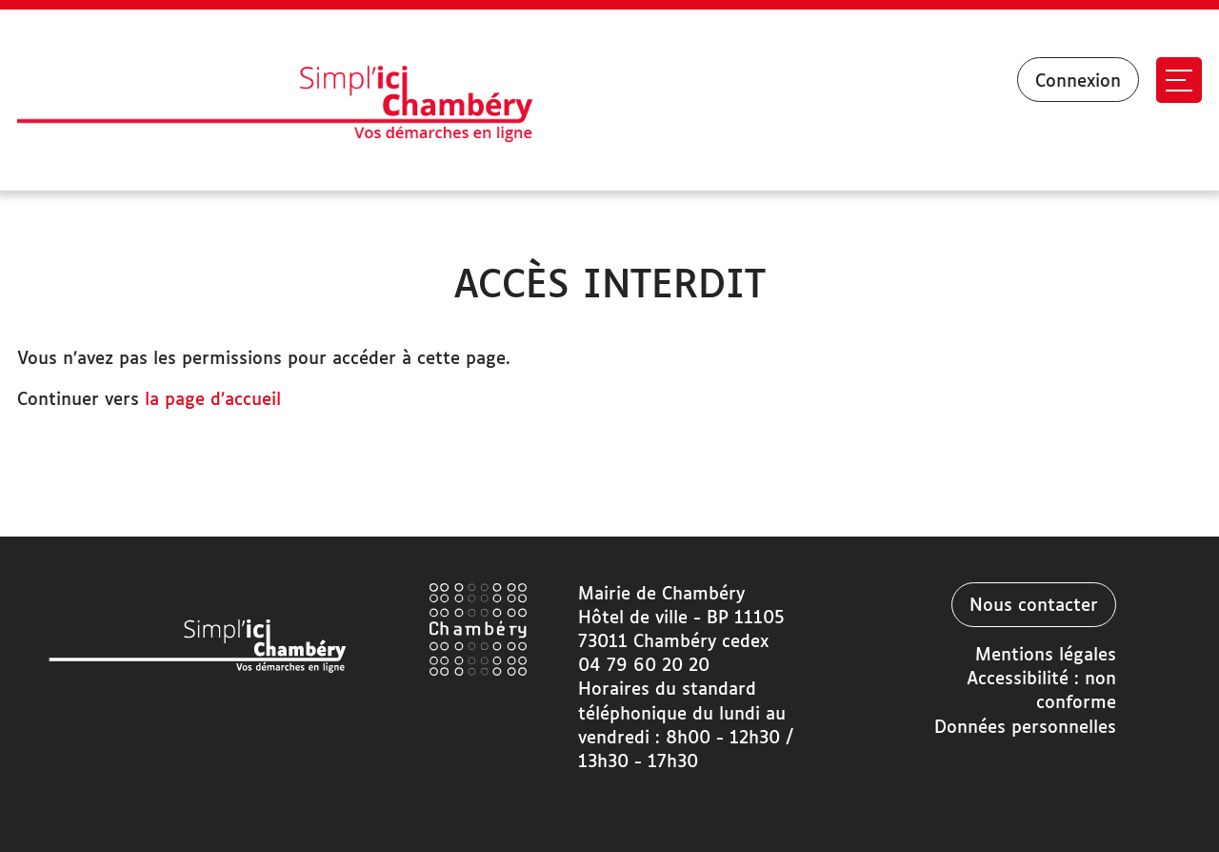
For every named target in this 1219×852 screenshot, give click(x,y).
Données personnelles (1025, 728)
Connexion (1078, 82)
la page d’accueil (213, 400)
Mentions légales (1045, 655)
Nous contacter (1033, 606)
